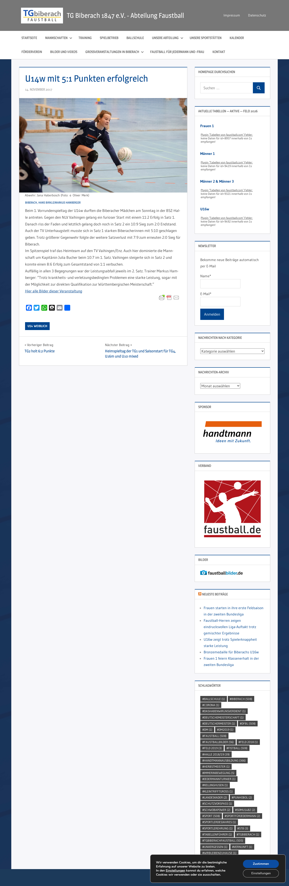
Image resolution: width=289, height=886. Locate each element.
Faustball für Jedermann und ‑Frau (177, 52)
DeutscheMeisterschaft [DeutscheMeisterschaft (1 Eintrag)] (224, 717)
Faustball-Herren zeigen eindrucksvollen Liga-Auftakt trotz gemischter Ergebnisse (230, 626)
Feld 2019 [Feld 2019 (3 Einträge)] (213, 748)
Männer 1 (207, 153)
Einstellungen (175, 870)
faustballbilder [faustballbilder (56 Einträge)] (219, 742)
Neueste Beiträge (215, 594)
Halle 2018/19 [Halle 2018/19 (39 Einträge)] (217, 754)
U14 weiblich (37, 326)
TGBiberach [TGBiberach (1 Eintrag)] (248, 834)
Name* (220, 281)
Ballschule (135, 38)
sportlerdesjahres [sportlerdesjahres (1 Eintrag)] (220, 822)
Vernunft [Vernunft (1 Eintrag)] (243, 847)
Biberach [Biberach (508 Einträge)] (241, 699)
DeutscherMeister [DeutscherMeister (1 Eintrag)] (219, 723)
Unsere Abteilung (167, 38)
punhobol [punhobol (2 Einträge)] (242, 797)
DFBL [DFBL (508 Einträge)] (249, 723)
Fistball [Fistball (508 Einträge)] (237, 748)
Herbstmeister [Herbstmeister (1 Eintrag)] (217, 766)
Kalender (237, 38)
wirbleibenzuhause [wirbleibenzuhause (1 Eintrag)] (220, 853)
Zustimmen (261, 863)
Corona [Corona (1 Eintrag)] (211, 705)
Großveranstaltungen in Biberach (114, 52)
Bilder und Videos (63, 52)
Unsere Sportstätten (205, 38)
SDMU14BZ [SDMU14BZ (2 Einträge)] (246, 810)
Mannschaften (58, 38)
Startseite (29, 38)
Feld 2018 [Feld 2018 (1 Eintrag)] (249, 742)
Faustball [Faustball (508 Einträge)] (215, 736)
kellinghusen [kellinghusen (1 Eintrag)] (216, 785)
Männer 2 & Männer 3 (217, 181)
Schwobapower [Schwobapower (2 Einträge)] (217, 810)
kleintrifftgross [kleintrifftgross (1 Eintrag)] (218, 791)
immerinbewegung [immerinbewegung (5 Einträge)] (219, 773)
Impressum (232, 15)
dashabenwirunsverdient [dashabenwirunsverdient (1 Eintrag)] (225, 711)
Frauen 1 (207, 126)
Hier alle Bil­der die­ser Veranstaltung (53, 291)
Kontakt (218, 52)
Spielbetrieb (109, 38)
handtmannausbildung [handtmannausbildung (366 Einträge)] (225, 760)
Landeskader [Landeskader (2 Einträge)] (215, 797)
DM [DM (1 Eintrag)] (208, 729)
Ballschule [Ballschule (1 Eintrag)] (214, 699)
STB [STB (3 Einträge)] (243, 828)
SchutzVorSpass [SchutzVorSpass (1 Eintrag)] (218, 803)
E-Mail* (220, 299)
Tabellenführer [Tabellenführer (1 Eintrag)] (218, 834)
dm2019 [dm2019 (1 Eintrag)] (226, 729)
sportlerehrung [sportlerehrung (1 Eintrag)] (218, 828)
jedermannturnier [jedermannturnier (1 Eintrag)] (219, 779)
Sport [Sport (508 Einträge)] (212, 816)
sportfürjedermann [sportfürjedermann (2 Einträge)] (243, 816)
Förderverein (31, 52)
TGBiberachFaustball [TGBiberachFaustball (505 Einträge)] (223, 840)
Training (85, 38)
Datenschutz (257, 15)
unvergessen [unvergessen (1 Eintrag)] (215, 847)
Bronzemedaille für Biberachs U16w (231, 652)
